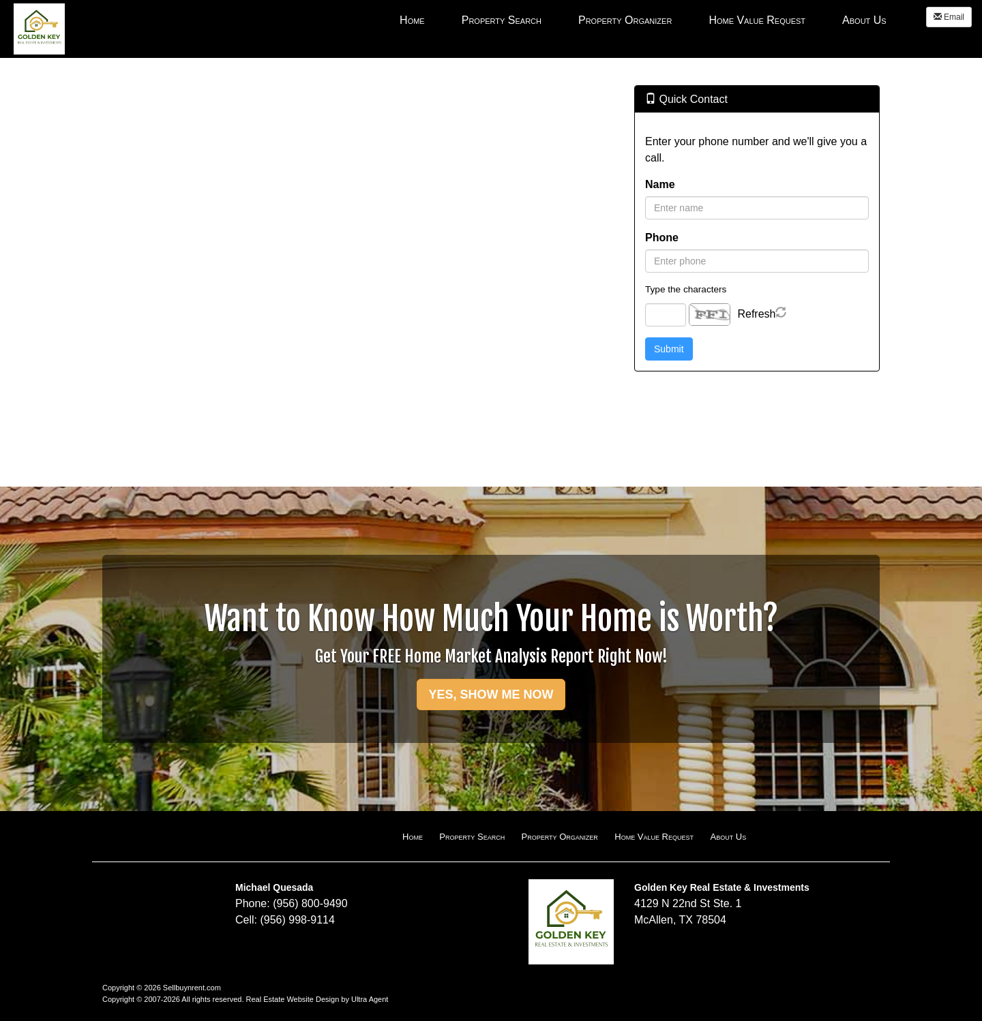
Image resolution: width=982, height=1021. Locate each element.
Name (660, 184)
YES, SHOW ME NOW (490, 694)
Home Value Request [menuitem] (757, 20)
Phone (662, 237)
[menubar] (643, 20)
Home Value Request (654, 837)
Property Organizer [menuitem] (625, 20)
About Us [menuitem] (864, 20)
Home (412, 837)
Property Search (472, 837)
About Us (728, 837)
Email (949, 17)
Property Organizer (560, 837)
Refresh (756, 314)
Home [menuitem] (412, 20)
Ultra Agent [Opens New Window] (369, 999)
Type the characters (685, 289)
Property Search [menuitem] (501, 20)
